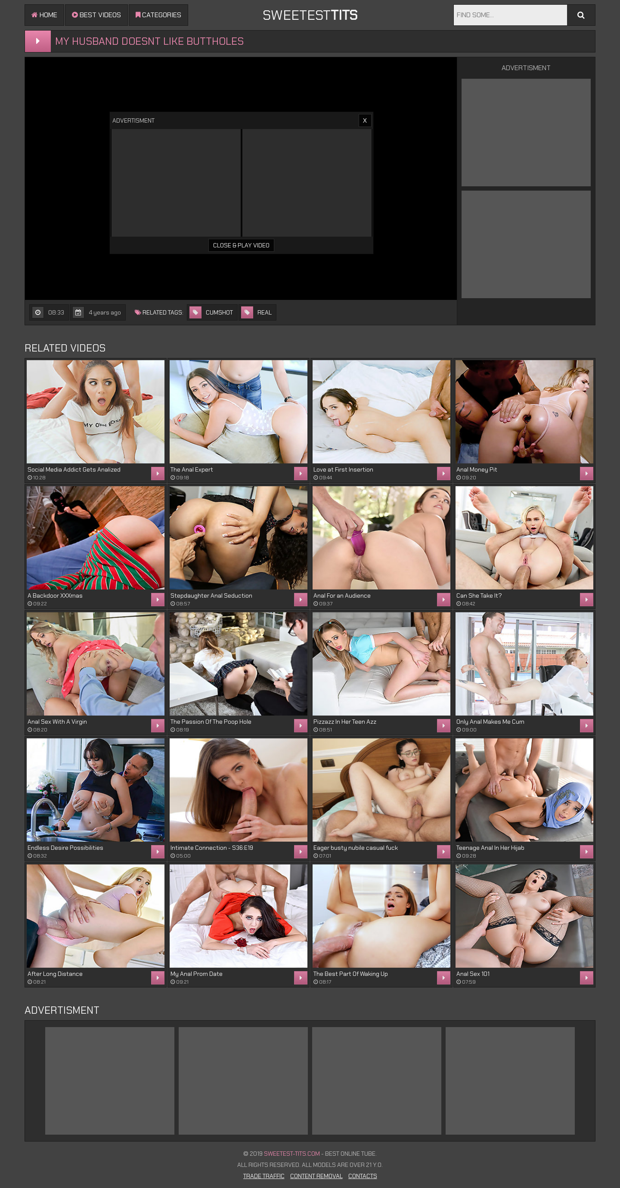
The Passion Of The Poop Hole (210, 721)
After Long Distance (55, 974)
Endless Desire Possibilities (65, 848)
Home (44, 14)
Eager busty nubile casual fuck (355, 848)
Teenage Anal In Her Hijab (490, 848)
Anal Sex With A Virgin (57, 721)
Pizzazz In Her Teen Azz (344, 721)
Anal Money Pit (476, 469)
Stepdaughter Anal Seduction (211, 595)
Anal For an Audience (342, 595)
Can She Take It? (479, 595)
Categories (158, 14)
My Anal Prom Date (196, 974)
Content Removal (316, 1176)
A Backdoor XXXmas (55, 595)
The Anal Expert (191, 469)
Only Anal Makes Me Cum (490, 721)
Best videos (96, 14)
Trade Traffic (264, 1176)
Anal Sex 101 (473, 974)
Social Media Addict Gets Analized (74, 469)
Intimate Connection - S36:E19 (211, 848)
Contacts (362, 1176)
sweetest (310, 15)
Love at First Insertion (343, 469)
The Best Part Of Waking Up (350, 974)
